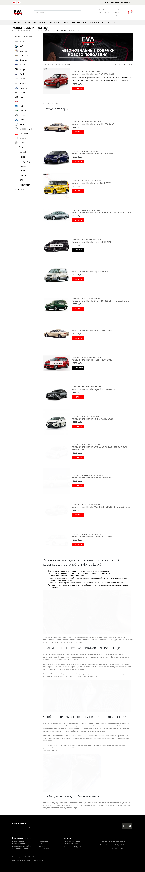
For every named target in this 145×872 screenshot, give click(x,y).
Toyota (23, 175)
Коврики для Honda (95, 72)
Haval (22, 78)
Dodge (22, 69)
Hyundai (23, 88)
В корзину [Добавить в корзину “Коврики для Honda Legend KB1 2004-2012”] (78, 397)
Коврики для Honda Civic (80, 210)
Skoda (22, 157)
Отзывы (42, 22)
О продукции (30, 22)
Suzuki (22, 170)
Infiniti (22, 92)
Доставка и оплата (97, 22)
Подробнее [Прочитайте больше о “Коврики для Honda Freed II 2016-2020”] (78, 367)
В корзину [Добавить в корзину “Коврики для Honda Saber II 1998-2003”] (78, 338)
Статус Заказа (18, 841)
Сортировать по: (48, 64)
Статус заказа (53, 22)
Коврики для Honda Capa (92, 269)
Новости (41, 846)
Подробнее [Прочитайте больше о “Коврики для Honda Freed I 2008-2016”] (78, 250)
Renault (23, 152)
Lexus (22, 115)
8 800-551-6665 (112, 2)
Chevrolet (24, 55)
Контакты (111, 22)
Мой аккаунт (43, 841)
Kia (21, 101)
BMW (22, 46)
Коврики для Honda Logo (80, 72)
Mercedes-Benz (27, 129)
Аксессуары (20, 189)
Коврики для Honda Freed (80, 239)
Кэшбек (65, 22)
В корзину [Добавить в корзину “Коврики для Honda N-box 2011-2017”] (78, 191)
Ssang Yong (25, 161)
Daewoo (23, 60)
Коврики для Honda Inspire (81, 121)
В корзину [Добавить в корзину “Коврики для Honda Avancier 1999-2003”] (78, 485)
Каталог (17, 22)
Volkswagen (25, 185)
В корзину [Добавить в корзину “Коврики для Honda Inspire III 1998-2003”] (78, 132)
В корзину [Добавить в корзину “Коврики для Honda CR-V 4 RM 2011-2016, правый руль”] (78, 515)
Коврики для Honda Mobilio (93, 534)
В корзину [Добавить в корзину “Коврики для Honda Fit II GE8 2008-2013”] (78, 161)
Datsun (23, 64)
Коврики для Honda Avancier (81, 475)
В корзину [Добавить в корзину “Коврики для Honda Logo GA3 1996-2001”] (78, 88)
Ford (22, 74)
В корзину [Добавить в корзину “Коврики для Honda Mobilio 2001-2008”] (78, 544)
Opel (22, 142)
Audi (22, 41)
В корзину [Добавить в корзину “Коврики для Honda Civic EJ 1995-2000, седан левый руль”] (78, 220)
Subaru (23, 166)
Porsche (22, 147)
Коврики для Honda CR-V (80, 298)
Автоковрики (18, 857)
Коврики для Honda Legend (81, 387)
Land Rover (25, 110)
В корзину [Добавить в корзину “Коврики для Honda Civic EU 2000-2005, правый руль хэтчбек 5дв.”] (78, 457)
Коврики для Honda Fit (79, 151)
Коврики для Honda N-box (93, 180)
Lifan (22, 119)
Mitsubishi (24, 133)
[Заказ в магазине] (63, 64)
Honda (23, 83)
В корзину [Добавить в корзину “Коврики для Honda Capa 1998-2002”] (78, 279)
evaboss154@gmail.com (76, 847)
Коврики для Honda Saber (93, 328)
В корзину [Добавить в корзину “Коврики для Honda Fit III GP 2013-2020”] (78, 426)
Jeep (22, 97)
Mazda (23, 124)
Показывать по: (115, 64)
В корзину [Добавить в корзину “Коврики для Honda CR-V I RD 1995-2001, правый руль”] (78, 309)
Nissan (23, 138)
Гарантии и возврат (79, 22)
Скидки (41, 844)
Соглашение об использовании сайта (21, 845)
